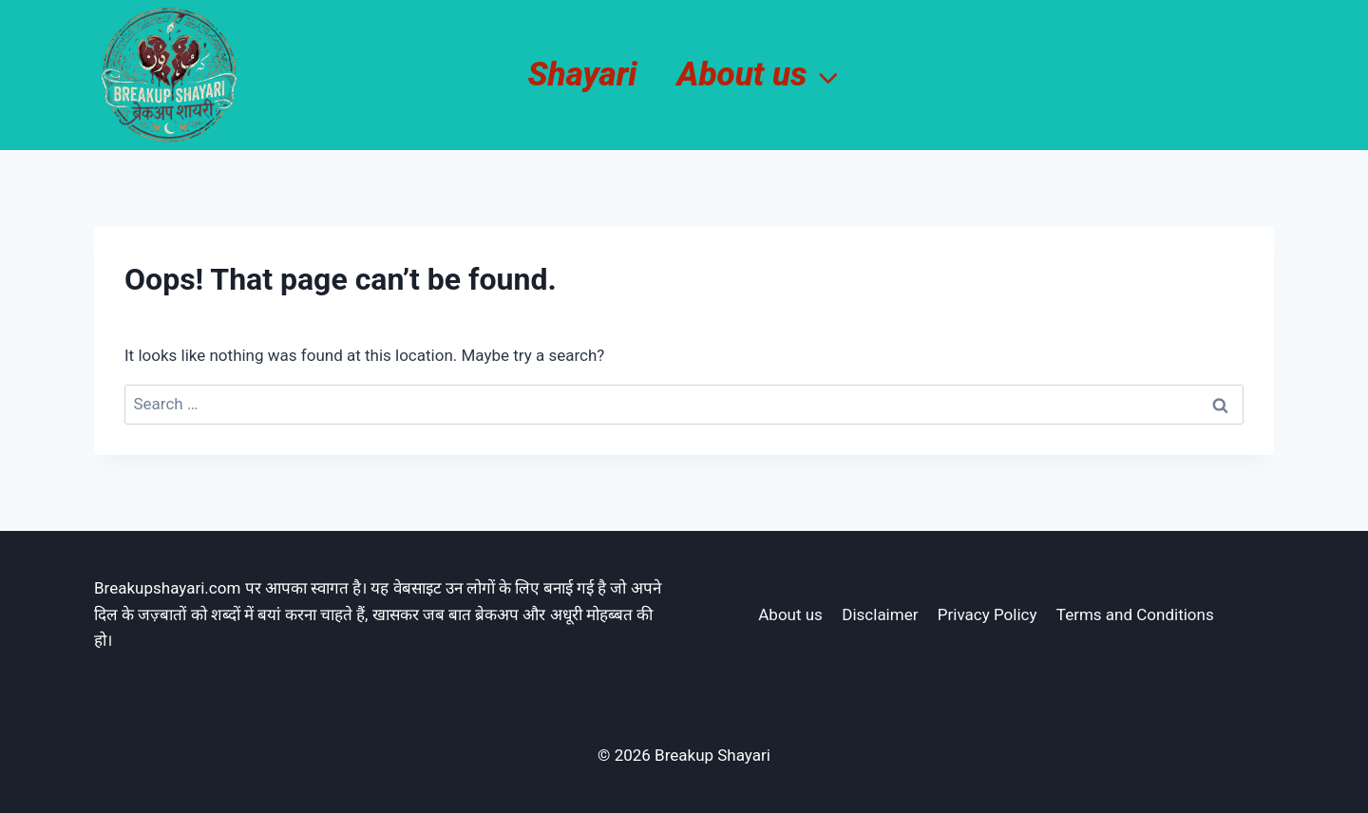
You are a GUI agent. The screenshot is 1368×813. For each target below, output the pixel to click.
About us (790, 614)
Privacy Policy (987, 614)
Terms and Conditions (1135, 614)
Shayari (581, 74)
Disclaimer (880, 614)
